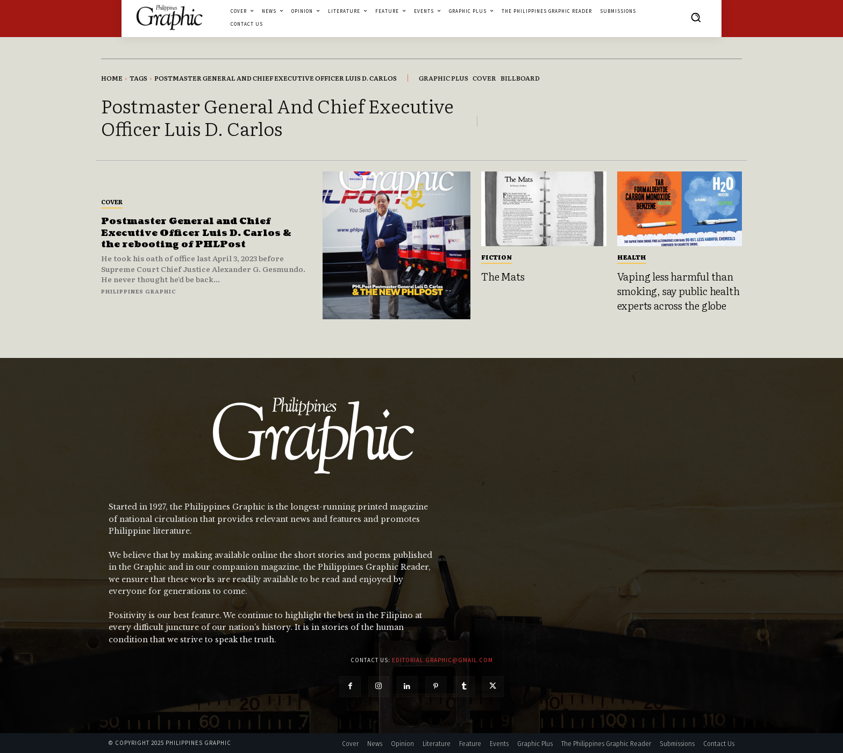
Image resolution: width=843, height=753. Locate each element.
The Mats (502, 276)
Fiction (496, 257)
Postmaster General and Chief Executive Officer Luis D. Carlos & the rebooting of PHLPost (198, 232)
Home (112, 78)
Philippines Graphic (138, 291)
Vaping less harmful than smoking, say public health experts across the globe (678, 290)
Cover (112, 201)
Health (631, 257)
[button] (696, 17)
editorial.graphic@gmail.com (442, 660)
